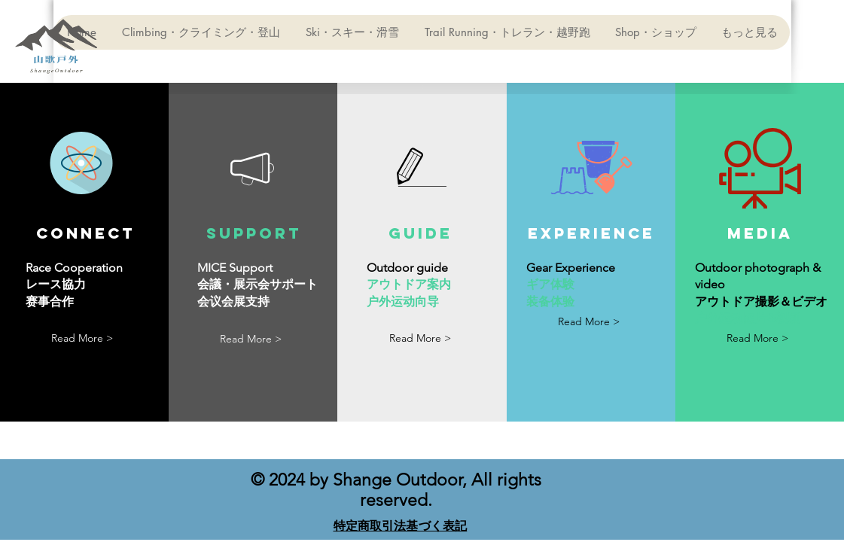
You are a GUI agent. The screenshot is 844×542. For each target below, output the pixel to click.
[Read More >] (82, 338)
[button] (420, 338)
